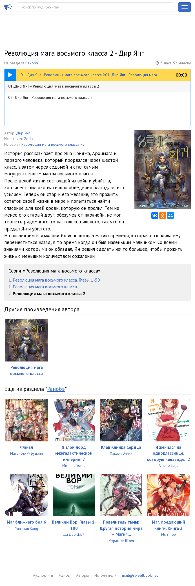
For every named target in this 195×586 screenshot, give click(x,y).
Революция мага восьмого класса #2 (53, 144)
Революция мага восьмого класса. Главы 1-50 (56, 280)
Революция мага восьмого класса (45, 286)
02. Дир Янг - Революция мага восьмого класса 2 (50, 97)
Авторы (82, 575)
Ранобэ (31, 63)
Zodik (28, 138)
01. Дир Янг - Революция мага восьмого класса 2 (53, 86)
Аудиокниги (43, 575)
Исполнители (105, 575)
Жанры (64, 575)
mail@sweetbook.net (140, 575)
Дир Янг (23, 133)
